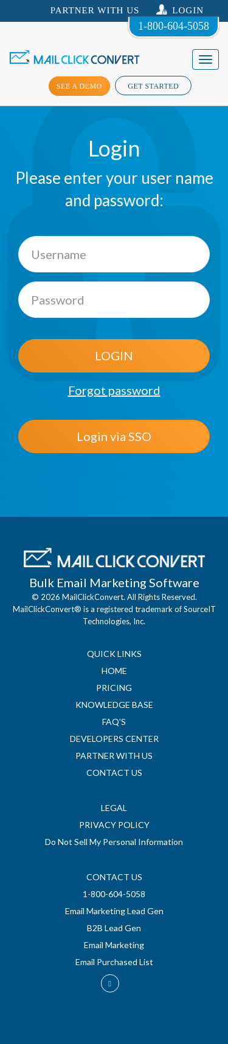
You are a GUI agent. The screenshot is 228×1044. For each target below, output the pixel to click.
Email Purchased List (114, 962)
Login (180, 10)
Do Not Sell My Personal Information (114, 842)
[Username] (114, 254)
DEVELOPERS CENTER (114, 738)
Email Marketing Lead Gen (114, 911)
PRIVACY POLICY (114, 825)
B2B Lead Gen (114, 928)
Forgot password (114, 390)
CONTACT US (114, 772)
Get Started (153, 86)
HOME (114, 670)
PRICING (114, 687)
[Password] (114, 299)
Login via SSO (114, 436)
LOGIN (114, 355)
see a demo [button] (79, 86)
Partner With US (95, 10)
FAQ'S (114, 721)
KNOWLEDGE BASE (114, 704)
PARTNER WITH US (114, 755)
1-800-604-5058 (173, 26)
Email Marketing (114, 945)
